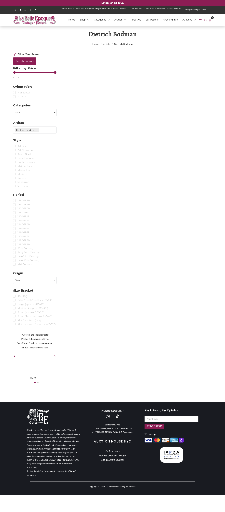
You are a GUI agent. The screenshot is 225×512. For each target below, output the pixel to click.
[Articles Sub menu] (125, 20)
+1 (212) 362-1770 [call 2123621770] (101, 432)
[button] (35, 382)
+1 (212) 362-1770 (135, 9)
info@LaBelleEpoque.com (195, 10)
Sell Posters (152, 19)
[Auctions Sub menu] (195, 20)
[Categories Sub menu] (109, 20)
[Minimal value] (34, 72)
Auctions (187, 19)
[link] (201, 19)
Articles (118, 19)
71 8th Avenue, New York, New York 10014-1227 (163, 9)
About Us (136, 19)
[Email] (171, 419)
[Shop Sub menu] (88, 20)
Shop (83, 19)
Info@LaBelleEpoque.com (122, 432)
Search (19, 112)
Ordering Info (170, 19)
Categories (100, 19)
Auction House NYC (112, 441)
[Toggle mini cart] (210, 20)
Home (71, 19)
